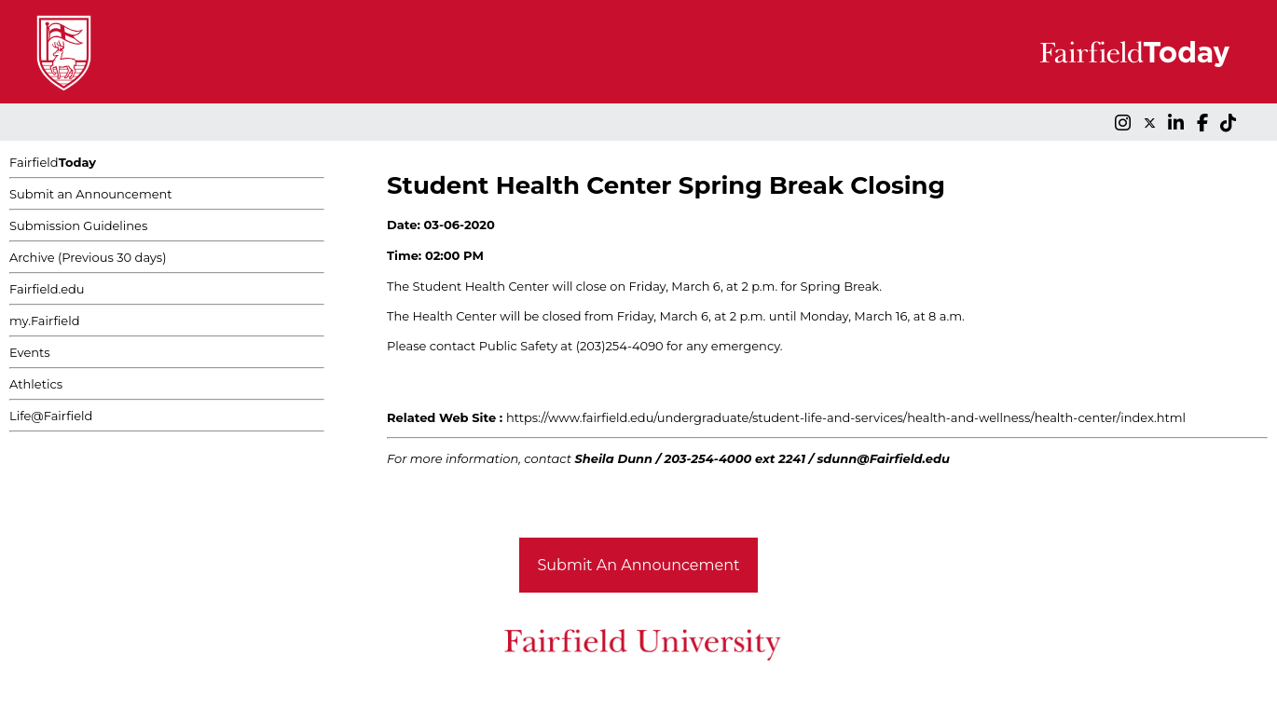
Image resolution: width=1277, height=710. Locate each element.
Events (29, 352)
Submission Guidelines (78, 225)
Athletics (35, 383)
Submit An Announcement (639, 565)
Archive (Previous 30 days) (87, 257)
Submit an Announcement (90, 193)
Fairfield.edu (47, 288)
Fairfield (52, 162)
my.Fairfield (44, 320)
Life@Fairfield (50, 415)
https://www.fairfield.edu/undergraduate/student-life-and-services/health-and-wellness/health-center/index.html (846, 417)
